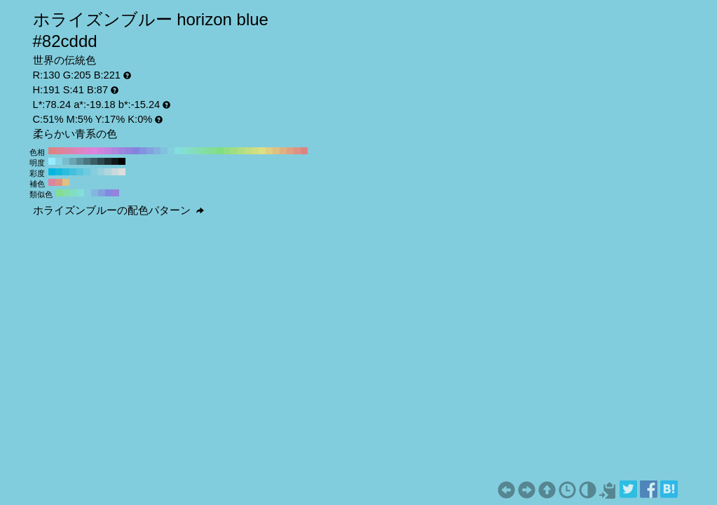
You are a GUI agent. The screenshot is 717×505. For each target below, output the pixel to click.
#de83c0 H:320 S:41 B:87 (79, 150)
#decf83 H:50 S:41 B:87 (269, 150)
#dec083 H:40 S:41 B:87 (276, 150)
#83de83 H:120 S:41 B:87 (220, 150)
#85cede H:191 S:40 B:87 (93, 171)
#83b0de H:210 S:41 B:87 (157, 150)
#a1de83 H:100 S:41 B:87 (234, 150)
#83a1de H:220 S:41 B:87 (149, 150)
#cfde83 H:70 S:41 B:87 (255, 150)
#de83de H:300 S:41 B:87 (93, 150)
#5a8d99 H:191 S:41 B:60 (79, 161)
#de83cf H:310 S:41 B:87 (86, 150)
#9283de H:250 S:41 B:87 (128, 150)
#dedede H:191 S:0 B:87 (121, 171)
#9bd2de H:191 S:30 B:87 (100, 171)
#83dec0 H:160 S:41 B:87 (192, 150)
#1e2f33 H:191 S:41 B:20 (107, 161)
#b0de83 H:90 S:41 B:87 (241, 150)
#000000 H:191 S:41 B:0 (121, 161)
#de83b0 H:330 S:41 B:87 (72, 150)
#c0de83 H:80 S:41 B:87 (248, 150)
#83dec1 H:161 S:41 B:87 (73, 192)
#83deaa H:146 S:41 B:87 (66, 192)
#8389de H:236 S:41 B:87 (108, 192)
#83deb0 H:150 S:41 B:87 (199, 150)
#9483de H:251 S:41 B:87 (115, 192)
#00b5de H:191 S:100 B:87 (51, 171)
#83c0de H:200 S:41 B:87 (164, 150)
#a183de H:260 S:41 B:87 (121, 150)
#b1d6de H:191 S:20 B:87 (107, 171)
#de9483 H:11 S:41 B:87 (58, 182)
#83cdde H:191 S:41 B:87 (87, 192)
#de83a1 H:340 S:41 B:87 (65, 150)
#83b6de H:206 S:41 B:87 (94, 192)
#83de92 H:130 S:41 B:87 (213, 150)
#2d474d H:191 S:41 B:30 (100, 161)
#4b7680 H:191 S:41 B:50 (86, 161)
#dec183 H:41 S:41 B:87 (65, 182)
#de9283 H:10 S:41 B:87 (297, 150)
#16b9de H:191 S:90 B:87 (58, 171)
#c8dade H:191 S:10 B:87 (114, 171)
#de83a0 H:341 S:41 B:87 (51, 182)
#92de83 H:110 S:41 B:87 (227, 150)
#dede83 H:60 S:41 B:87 (262, 150)
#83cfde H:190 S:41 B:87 (171, 150)
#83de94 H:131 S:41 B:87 (59, 192)
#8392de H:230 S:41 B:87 (142, 150)
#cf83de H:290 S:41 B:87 (100, 150)
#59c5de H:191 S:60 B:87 (79, 171)
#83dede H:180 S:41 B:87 (178, 150)
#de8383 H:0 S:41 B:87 (304, 150)
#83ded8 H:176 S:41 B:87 (80, 192)
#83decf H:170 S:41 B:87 (185, 150)
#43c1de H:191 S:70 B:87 (72, 171)
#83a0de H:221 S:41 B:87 (101, 192)
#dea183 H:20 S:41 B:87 (290, 150)
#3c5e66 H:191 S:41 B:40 (93, 161)
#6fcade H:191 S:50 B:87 (86, 171)
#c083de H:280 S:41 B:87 (107, 150)
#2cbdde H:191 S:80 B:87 (65, 171)
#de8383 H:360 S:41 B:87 (51, 150)
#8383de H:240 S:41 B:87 (135, 150)
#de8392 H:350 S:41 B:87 (58, 150)
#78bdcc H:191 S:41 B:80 (65, 161)
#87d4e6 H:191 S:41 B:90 (58, 161)
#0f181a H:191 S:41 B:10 (114, 161)
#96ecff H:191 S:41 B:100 (51, 161)
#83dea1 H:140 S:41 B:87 (206, 150)
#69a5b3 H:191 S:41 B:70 (72, 161)
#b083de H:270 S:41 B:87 (114, 150)
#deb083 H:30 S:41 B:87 (283, 150)
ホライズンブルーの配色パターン (118, 210)
